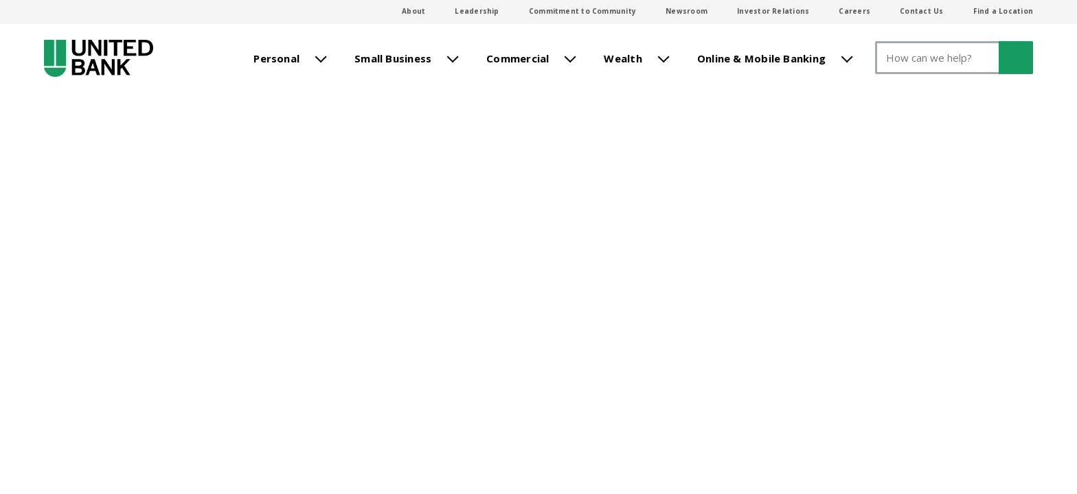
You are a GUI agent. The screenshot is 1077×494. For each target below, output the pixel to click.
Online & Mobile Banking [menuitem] (761, 57)
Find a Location (1003, 11)
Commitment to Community (582, 11)
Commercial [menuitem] (517, 57)
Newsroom (686, 11)
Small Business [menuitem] (392, 57)
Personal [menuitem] (276, 57)
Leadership (477, 11)
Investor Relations (773, 11)
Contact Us (921, 11)
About (413, 11)
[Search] (954, 57)
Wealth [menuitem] (623, 57)
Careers (854, 11)
